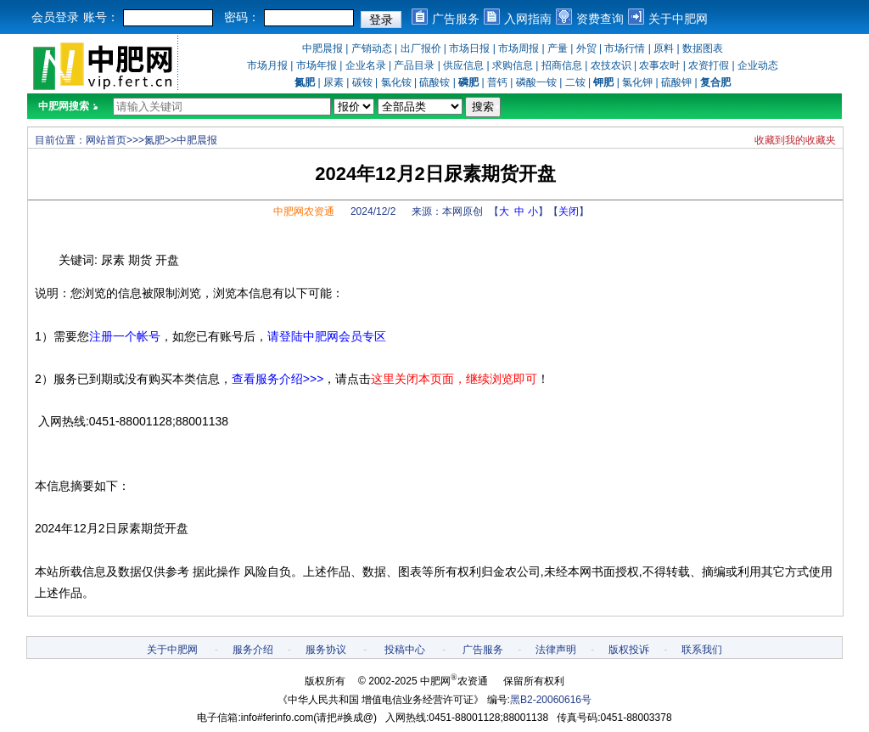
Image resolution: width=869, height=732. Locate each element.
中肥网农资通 (303, 211)
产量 (557, 48)
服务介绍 (253, 650)
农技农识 (611, 65)
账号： (101, 17)
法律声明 (555, 650)
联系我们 (701, 650)
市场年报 (316, 65)
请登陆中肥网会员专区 (326, 336)
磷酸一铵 (536, 82)
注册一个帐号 (124, 336)
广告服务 (455, 18)
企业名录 (365, 65)
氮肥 (154, 140)
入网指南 (528, 18)
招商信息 (561, 65)
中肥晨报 (322, 48)
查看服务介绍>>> (278, 379)
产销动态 (371, 48)
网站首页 (106, 140)
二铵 (575, 82)
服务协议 (326, 650)
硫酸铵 (434, 82)
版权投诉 (628, 650)
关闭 (568, 211)
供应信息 (463, 65)
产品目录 (414, 65)
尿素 (333, 82)
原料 (663, 48)
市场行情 (624, 48)
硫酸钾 (676, 82)
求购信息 (512, 65)
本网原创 (462, 211)
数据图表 (702, 48)
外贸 (586, 48)
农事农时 (659, 65)
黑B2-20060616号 (550, 700)
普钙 (497, 82)
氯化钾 (637, 82)
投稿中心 (404, 650)
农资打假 (708, 65)
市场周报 (518, 48)
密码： (242, 17)
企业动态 (757, 65)
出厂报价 (421, 48)
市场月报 (267, 65)
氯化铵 (396, 82)
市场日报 (469, 48)
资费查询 (600, 18)
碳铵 (362, 82)
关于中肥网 (678, 18)
